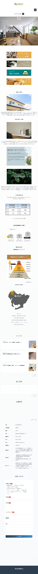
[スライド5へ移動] (20, 44)
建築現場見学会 (9, 520)
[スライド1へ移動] (15, 44)
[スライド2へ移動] (16, 44)
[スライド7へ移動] (22, 44)
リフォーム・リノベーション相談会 (13, 525)
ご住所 (8, 538)
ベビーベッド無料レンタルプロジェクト (14, 526)
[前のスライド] (1, 31)
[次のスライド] (36, 31)
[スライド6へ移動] (21, 44)
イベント (8, 528)
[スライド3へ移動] (17, 44)
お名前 (8, 532)
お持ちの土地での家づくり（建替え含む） (14, 523)
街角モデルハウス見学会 (19, 520)
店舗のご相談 (24, 525)
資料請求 (25, 526)
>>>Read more (28, 282)
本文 (6, 561)
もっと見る (34, 376)
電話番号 (7, 555)
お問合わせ (9, 518)
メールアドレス (10, 548)
